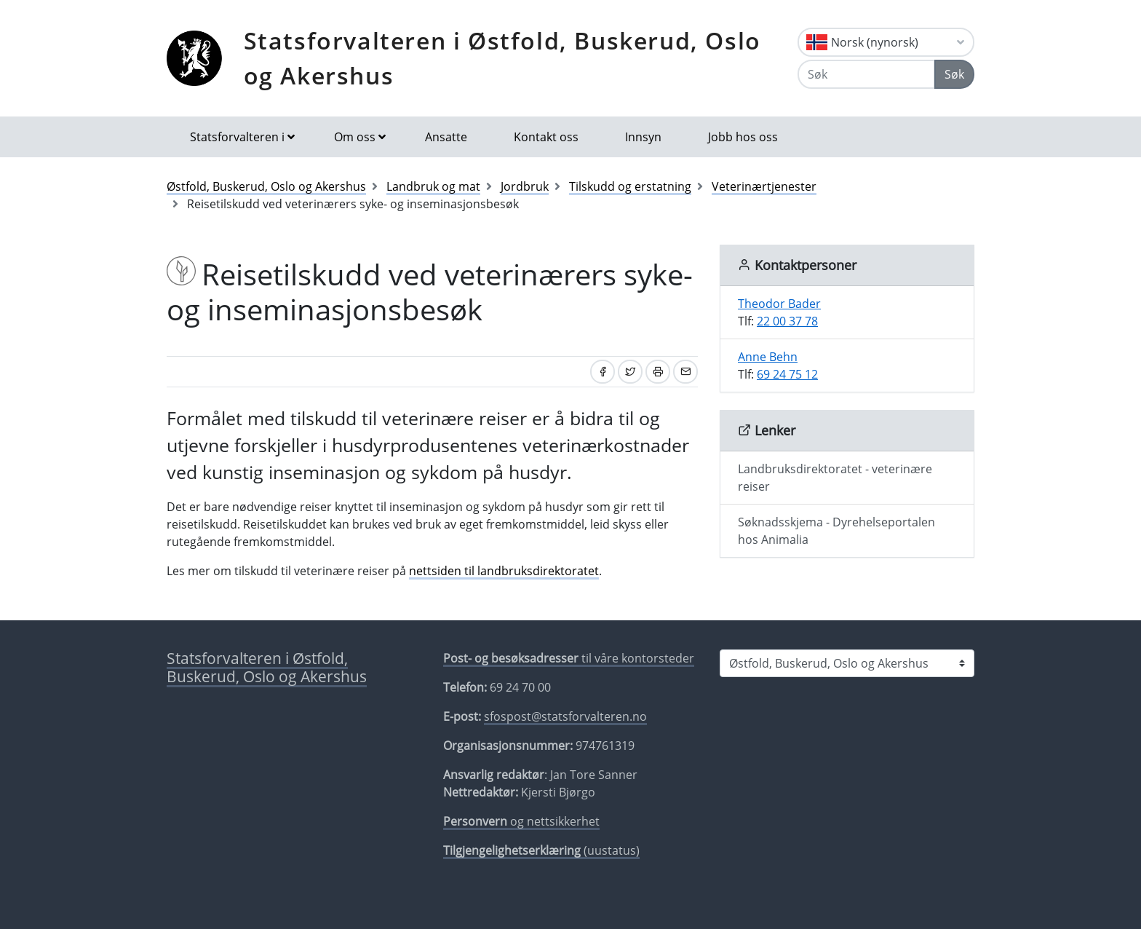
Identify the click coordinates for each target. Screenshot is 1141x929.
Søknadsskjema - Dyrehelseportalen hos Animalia (836, 530)
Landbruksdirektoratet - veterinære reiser (835, 477)
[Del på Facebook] (602, 372)
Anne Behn (768, 357)
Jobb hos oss (743, 137)
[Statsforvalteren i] (847, 663)
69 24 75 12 (787, 374)
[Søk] (866, 74)
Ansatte (446, 137)
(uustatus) (541, 850)
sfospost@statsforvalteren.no (565, 716)
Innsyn (643, 137)
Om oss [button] (354, 137)
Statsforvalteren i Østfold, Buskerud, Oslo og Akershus (502, 58)
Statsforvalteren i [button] (237, 137)
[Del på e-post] (685, 372)
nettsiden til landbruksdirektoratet (504, 571)
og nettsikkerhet (521, 821)
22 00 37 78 (787, 321)
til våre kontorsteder (568, 658)
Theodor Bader (779, 304)
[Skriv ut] (657, 372)
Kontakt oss (546, 137)
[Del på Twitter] (630, 372)
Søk (954, 74)
